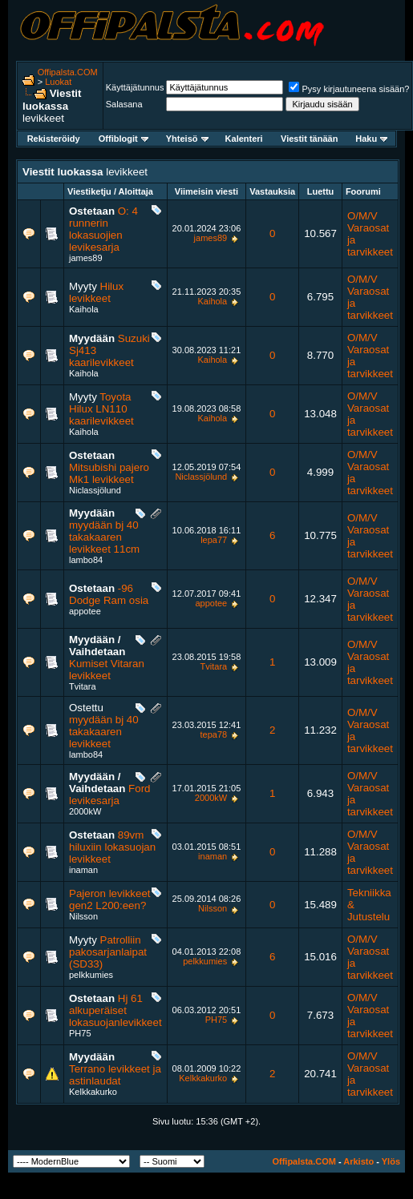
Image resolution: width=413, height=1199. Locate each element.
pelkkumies (91, 975)
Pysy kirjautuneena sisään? (349, 89)
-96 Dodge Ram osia (108, 594)
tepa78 (214, 734)
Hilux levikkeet (96, 292)
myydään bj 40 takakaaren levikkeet (104, 732)
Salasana (124, 104)
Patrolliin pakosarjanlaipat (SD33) (108, 952)
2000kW (85, 811)
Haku (371, 138)
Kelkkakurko (93, 1091)
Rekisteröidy (53, 138)
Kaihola (84, 309)
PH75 (80, 1033)
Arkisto (358, 1161)
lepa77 (213, 540)
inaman (83, 870)
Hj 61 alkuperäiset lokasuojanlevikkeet (115, 1010)
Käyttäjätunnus (135, 87)
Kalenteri (244, 138)
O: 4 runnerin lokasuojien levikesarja (103, 229)
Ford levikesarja (109, 795)
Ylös (391, 1161)
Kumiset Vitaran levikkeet (106, 670)
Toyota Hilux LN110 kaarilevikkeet (101, 409)
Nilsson (83, 916)
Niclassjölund (95, 490)
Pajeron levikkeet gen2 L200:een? (110, 899)
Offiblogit (123, 138)
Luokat (58, 82)
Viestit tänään (309, 138)
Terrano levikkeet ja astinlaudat (115, 1075)
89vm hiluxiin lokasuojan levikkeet (112, 847)
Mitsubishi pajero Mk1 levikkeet (109, 473)
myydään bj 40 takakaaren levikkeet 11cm (104, 537)
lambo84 (86, 560)
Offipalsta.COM (68, 72)
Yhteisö (187, 138)
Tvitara (82, 686)
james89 (86, 258)
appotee (85, 611)
